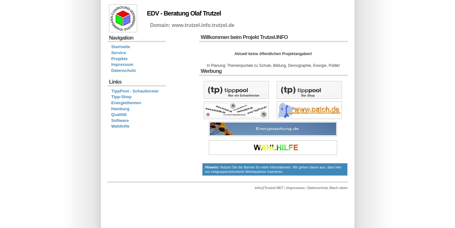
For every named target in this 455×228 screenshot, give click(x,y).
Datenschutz (123, 70)
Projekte (119, 58)
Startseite (120, 46)
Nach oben (339, 188)
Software (120, 120)
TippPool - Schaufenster (135, 91)
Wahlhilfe (120, 126)
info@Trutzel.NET (269, 188)
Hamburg (120, 108)
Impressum (122, 64)
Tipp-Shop (121, 96)
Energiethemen (126, 102)
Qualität (119, 114)
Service (118, 52)
